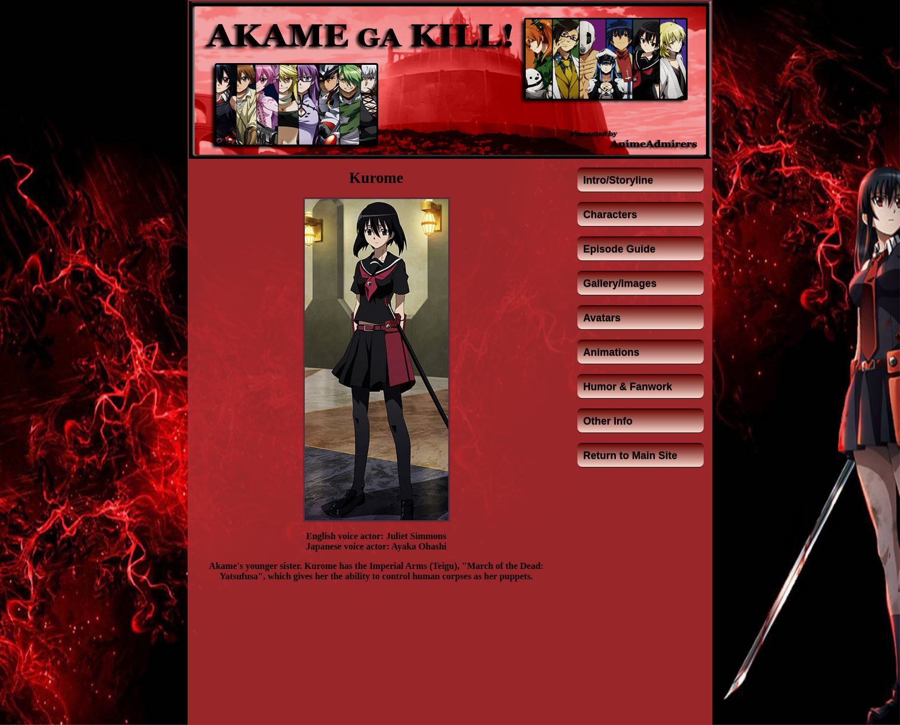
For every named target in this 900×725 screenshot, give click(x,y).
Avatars (601, 317)
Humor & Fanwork (627, 386)
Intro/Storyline (618, 180)
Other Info (608, 421)
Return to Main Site (630, 455)
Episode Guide (619, 249)
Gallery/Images (620, 283)
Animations (611, 352)
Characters (610, 214)
